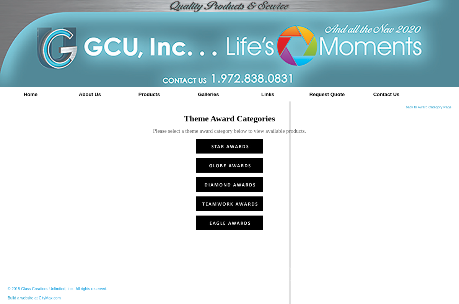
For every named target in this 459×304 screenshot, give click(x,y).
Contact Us (386, 94)
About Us (90, 94)
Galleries (208, 94)
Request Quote (327, 94)
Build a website (20, 298)
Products (149, 94)
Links (267, 94)
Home (30, 94)
